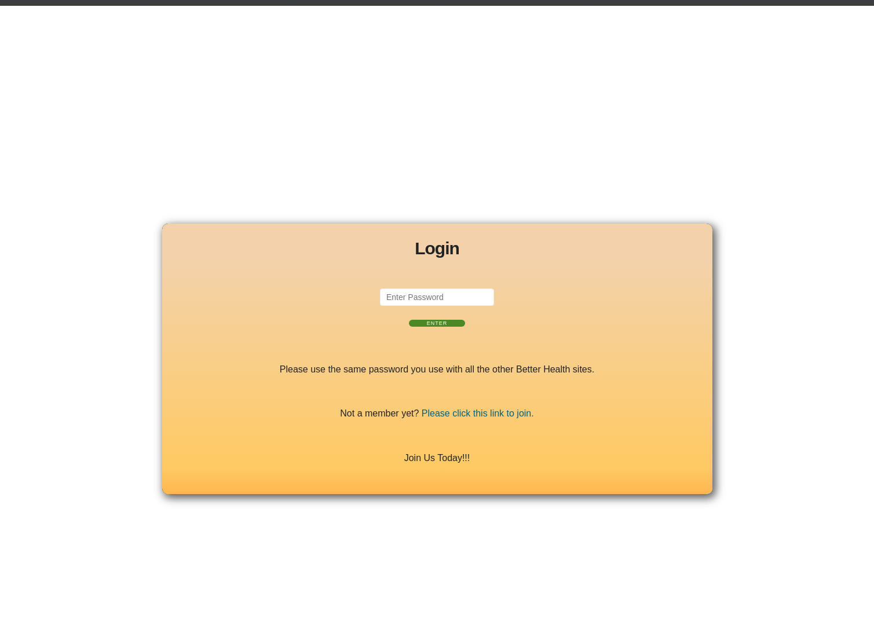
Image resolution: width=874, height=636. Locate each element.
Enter (437, 323)
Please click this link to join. (478, 413)
